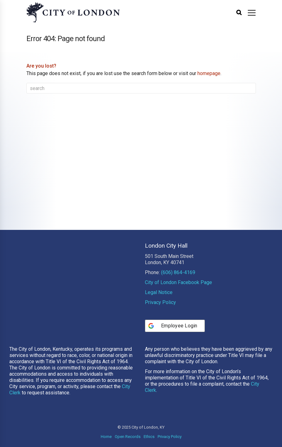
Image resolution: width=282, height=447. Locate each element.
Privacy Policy (160, 302)
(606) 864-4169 (178, 272)
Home (106, 437)
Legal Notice (159, 292)
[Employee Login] (175, 326)
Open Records (128, 437)
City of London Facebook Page (178, 282)
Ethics (149, 437)
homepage (208, 73)
